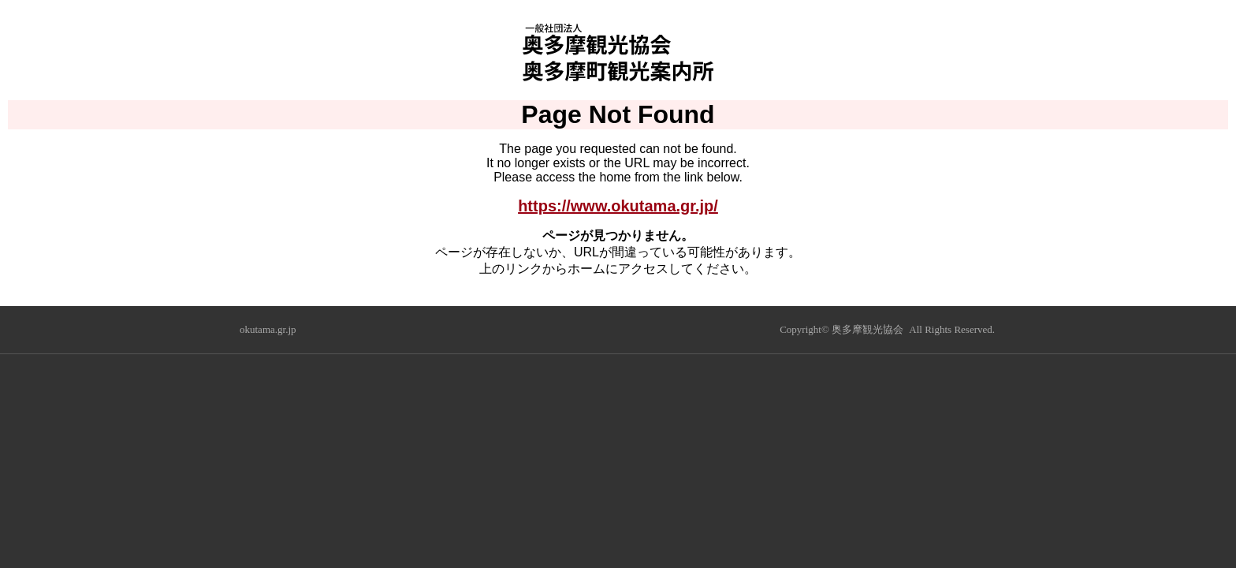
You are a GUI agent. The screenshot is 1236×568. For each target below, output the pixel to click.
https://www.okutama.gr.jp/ (618, 206)
